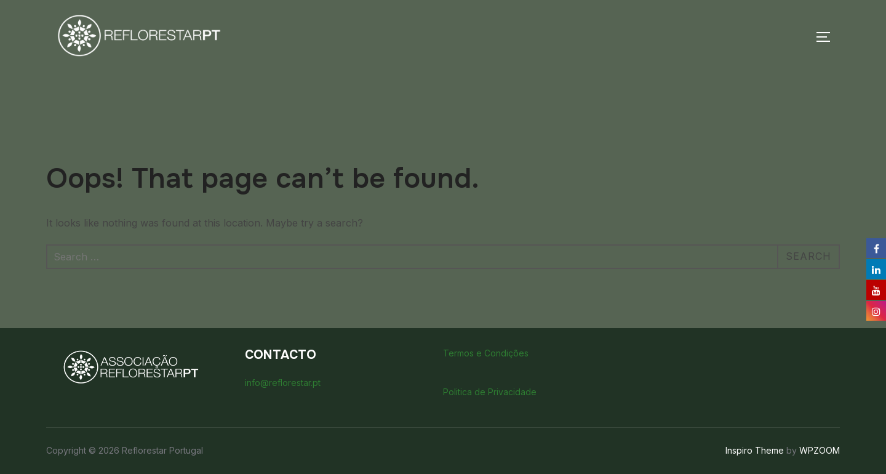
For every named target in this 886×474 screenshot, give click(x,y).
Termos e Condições (486, 353)
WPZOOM (819, 450)
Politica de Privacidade (490, 392)
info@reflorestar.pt (283, 382)
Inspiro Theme (754, 450)
